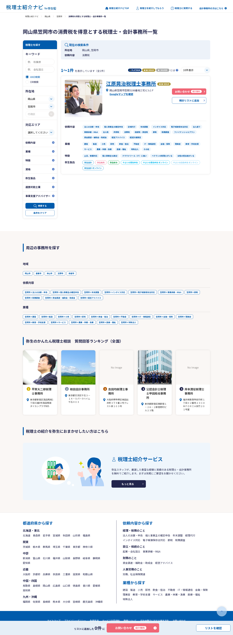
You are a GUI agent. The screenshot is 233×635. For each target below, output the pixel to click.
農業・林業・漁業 (175, 594)
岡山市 (27, 273)
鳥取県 (26, 585)
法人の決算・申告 (133, 535)
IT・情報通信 (185, 590)
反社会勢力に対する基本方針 (154, 620)
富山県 (36, 558)
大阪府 (26, 574)
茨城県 (26, 547)
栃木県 (36, 547)
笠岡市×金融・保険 (164, 316)
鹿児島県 (88, 601)
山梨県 (66, 558)
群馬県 (46, 547)
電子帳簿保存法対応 (154, 540)
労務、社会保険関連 (134, 574)
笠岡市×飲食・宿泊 (99, 316)
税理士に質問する (181, 8)
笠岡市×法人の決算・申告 (36, 292)
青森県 (36, 535)
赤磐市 (71, 273)
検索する (42, 205)
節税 (170, 540)
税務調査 (180, 540)
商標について (130, 620)
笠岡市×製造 (47, 316)
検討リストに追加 (189, 100)
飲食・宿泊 (159, 590)
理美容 (126, 594)
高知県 (26, 590)
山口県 (66, 585)
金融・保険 (201, 590)
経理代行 (190, 535)
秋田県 (66, 535)
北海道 (26, 535)
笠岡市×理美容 (184, 316)
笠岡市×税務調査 (32, 297)
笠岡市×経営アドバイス (90, 297)
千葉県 (66, 547)
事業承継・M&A (151, 551)
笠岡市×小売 (63, 316)
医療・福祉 (194, 594)
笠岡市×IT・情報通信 (141, 316)
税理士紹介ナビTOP (117, 8)
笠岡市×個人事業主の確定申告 (66, 292)
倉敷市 (38, 273)
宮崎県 (76, 601)
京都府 (36, 574)
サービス (158, 594)
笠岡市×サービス (58, 322)
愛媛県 (96, 585)
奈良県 (56, 574)
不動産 (171, 590)
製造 (132, 590)
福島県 (86, 535)
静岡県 (96, 558)
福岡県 (26, 601)
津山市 (49, 273)
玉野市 (60, 273)
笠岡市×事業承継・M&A (170, 292)
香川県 (86, 585)
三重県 (66, 574)
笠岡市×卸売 (80, 316)
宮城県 (56, 535)
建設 (125, 590)
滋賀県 (76, 574)
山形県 (76, 535)
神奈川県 (88, 547)
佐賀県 (36, 601)
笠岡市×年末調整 (91, 292)
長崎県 (46, 601)
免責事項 (94, 620)
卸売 (147, 590)
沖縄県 (99, 601)
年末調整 (178, 535)
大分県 (66, 601)
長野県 (76, 558)
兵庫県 (46, 574)
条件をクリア (40, 212)
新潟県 (26, 558)
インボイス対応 (131, 540)
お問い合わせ (130, 628)
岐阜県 (86, 558)
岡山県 (47, 16)
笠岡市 (59, 16)
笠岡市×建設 (30, 316)
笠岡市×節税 (192, 292)
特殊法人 (128, 599)
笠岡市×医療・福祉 (107, 322)
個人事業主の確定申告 (157, 535)
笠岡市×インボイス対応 (114, 292)
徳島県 (76, 585)
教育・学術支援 (141, 594)
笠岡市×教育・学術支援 (35, 322)
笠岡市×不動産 (119, 316)
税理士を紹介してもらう (150, 8)
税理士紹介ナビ (31, 16)
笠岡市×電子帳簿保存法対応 (142, 292)
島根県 (36, 585)
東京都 (76, 547)
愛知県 (26, 563)
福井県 (56, 558)
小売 (140, 590)
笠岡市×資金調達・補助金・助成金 (60, 297)
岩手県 (46, 535)
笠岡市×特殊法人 (128, 322)
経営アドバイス (164, 563)
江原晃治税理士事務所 (131, 83)
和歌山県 (88, 574)
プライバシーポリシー (75, 620)
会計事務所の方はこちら (211, 8)
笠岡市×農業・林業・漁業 (82, 322)
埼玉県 (56, 547)
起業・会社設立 (131, 551)
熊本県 (56, 601)
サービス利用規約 (111, 620)
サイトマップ (53, 620)
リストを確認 (213, 628)
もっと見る (127, 484)
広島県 (56, 585)
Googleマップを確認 (121, 94)
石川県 (46, 558)
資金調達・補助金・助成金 (138, 563)
